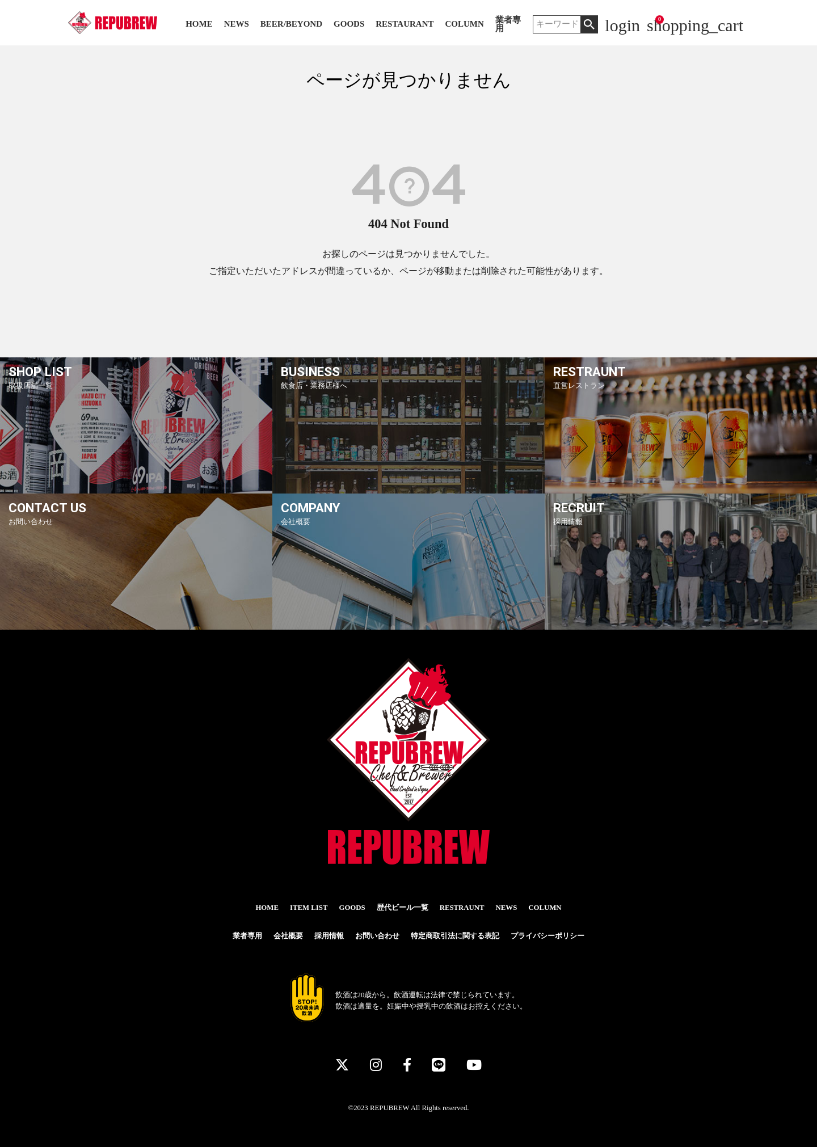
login (622, 25)
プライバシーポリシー (547, 936)
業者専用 (508, 24)
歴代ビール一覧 (402, 908)
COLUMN (464, 24)
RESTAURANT (404, 24)
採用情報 (329, 936)
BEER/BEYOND (291, 24)
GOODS (349, 24)
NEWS (236, 24)
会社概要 (288, 936)
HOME (199, 24)
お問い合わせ (377, 936)
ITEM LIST (309, 908)
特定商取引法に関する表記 (455, 936)
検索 (588, 24)
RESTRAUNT (462, 908)
